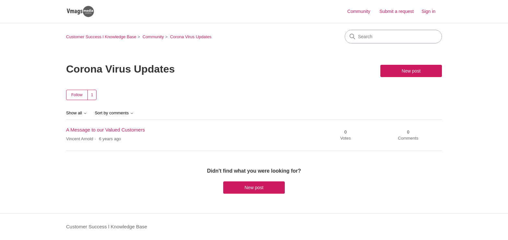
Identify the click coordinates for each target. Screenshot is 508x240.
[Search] (393, 36)
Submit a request (396, 11)
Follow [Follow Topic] (77, 95)
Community (358, 11)
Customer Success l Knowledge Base (101, 36)
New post (411, 71)
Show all (76, 113)
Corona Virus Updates (191, 36)
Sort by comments (114, 113)
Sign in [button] (428, 11)
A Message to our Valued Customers (105, 129)
